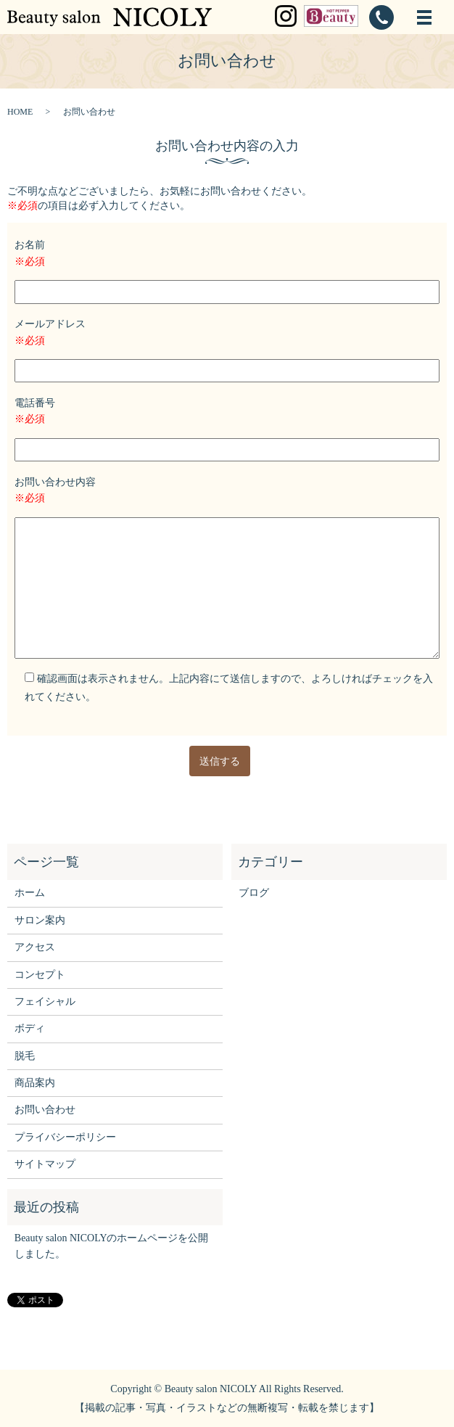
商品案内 (35, 1082)
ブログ (254, 892)
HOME (20, 112)
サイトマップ (45, 1164)
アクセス (35, 947)
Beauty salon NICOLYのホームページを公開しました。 (112, 1246)
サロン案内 (40, 920)
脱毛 (25, 1055)
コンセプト (40, 974)
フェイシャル (45, 1001)
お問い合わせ (45, 1109)
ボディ (30, 1028)
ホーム (30, 892)
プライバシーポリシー (65, 1137)
